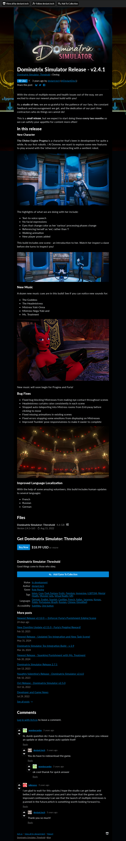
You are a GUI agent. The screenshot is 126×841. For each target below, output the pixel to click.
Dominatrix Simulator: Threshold (33, 74)
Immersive (81, 593)
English (44, 599)
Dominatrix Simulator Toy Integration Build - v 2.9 (45, 645)
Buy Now (23, 547)
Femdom (70, 593)
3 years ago (48, 730)
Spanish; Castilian (58, 599)
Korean (97, 599)
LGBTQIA (92, 593)
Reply (25, 744)
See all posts (23, 701)
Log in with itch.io (27, 719)
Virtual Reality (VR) (63, 596)
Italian (79, 599)
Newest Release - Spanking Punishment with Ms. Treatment (51, 655)
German (36, 599)
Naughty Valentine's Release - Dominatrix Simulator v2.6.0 (50, 673)
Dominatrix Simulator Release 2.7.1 (37, 664)
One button (48, 606)
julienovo (33, 785)
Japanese (88, 599)
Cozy (41, 593)
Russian (62, 602)
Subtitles (36, 606)
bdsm (34, 593)
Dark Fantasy (51, 593)
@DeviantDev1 (68, 81)
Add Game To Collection (63, 574)
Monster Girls (46, 596)
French (71, 599)
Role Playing (38, 589)
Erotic (62, 593)
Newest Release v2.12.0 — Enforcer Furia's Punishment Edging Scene (56, 617)
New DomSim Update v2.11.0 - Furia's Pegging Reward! (49, 627)
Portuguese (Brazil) (48, 602)
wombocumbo (35, 730)
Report (50, 834)
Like (22, 80)
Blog (49, 837)
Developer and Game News (32, 692)
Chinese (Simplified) (77, 602)
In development (40, 582)
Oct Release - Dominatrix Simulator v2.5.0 (41, 682)
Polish (35, 602)
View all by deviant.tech (35, 834)
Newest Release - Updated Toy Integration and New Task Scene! (53, 636)
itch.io (19, 834)
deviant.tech (54, 81)
